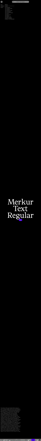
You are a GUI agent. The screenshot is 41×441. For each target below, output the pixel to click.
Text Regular (7, 7)
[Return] (2, 2)
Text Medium (7, 9)
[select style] (20, 2)
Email (26, 439)
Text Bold (7, 13)
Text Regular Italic (8, 8)
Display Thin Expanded (9, 19)
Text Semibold (8, 11)
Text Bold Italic (8, 14)
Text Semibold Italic (9, 12)
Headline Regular (8, 17)
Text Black (7, 15)
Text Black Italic (8, 16)
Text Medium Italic (8, 10)
